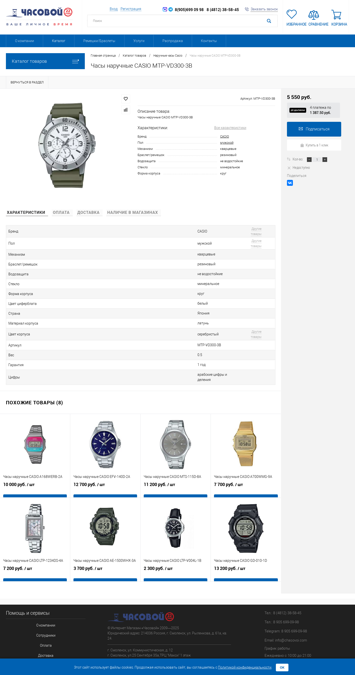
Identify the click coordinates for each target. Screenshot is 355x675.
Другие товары (237, 230)
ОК (282, 667)
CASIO (224, 136)
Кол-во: (298, 159)
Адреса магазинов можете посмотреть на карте (145, 632)
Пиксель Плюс (308, 645)
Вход (114, 9)
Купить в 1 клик (314, 144)
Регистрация (131, 9)
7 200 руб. (35, 542)
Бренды (41, 642)
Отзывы (42, 634)
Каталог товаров (45, 61)
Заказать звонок (264, 9)
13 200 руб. (246, 542)
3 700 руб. (105, 542)
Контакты (209, 41)
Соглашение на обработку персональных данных (41, 650)
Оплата (41, 610)
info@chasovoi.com (291, 609)
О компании (24, 41)
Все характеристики (230, 128)
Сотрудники (41, 601)
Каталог (58, 41)
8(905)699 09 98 (186, 9)
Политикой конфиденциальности (244, 667)
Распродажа (172, 41)
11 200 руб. (175, 458)
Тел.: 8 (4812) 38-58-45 (283, 582)
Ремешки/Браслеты (99, 41)
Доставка (42, 618)
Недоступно (298, 167)
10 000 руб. (35, 458)
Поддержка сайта (292, 640)
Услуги (138, 41)
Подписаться (314, 129)
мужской (226, 142)
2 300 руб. (175, 542)
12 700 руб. (105, 458)
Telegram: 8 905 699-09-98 (286, 600)
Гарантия (41, 626)
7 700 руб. (246, 458)
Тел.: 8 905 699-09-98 (282, 591)
